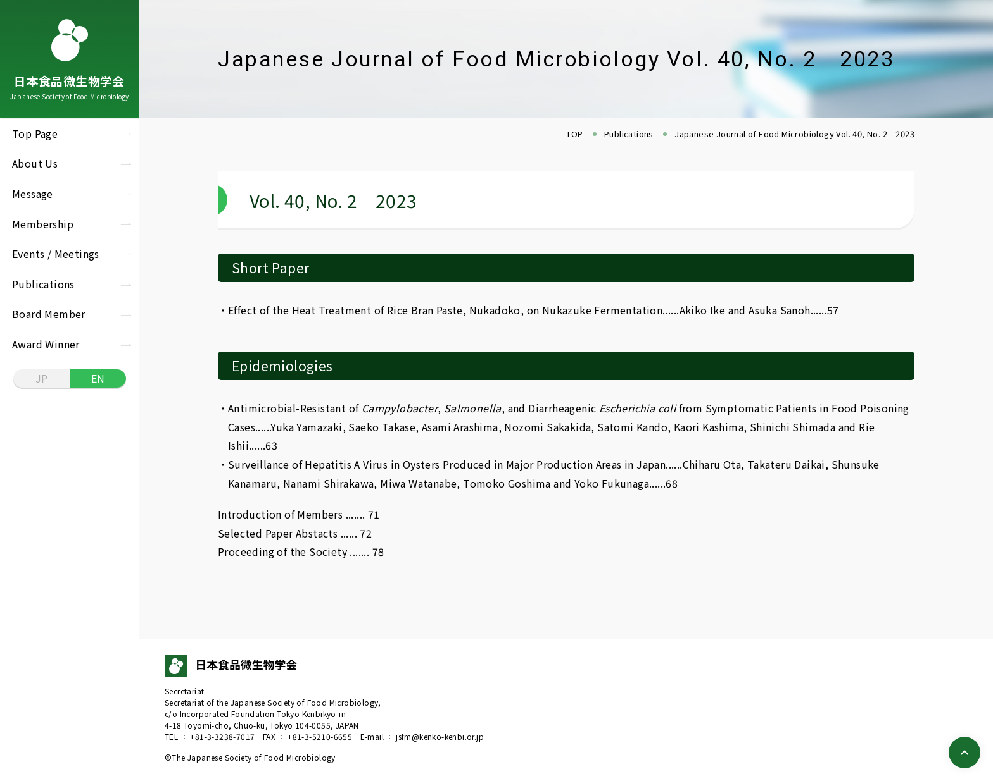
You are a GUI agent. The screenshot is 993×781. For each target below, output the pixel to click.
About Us (35, 163)
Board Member (48, 313)
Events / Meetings (55, 253)
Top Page (35, 133)
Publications (43, 284)
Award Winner (46, 344)
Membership (42, 223)
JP (41, 378)
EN (98, 378)
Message (32, 193)
